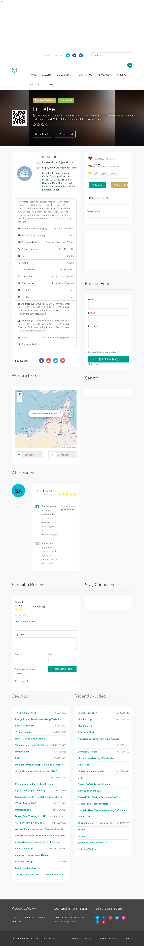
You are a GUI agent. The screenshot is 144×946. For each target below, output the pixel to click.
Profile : (45, 211)
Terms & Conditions (108, 938)
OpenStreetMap (71, 447)
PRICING (121, 74)
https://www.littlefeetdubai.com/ (59, 167)
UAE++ (54, 938)
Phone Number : (46, 249)
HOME (32, 74)
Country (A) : (46, 283)
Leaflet (62, 447)
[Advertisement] (72, 26)
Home (75, 938)
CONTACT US (85, 74)
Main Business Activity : (46, 235)
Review (19, 634)
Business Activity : (46, 242)
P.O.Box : (46, 263)
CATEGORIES (65, 74)
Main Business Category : (46, 228)
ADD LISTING (36, 84)
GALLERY (46, 74)
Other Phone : (46, 269)
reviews (112, 173)
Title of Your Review (25, 621)
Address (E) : (44, 308)
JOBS (52, 84)
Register (58, 55)
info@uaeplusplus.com (65, 921)
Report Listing (123, 185)
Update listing (102, 185)
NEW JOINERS (105, 74)
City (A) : (46, 297)
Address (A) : (44, 325)
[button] (61, 412)
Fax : (46, 256)
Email (91, 312)
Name (91, 299)
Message (93, 326)
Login (47, 55)
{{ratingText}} (38, 606)
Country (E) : (46, 276)
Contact (128, 938)
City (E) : (46, 290)
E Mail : (46, 337)
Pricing (88, 938)
